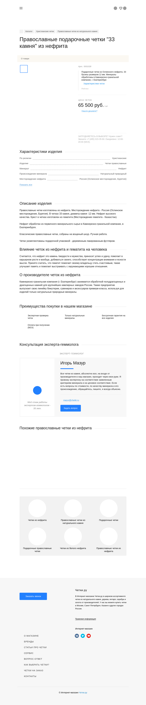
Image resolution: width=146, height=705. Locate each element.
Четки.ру (83, 692)
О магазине (31, 636)
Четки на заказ (33, 670)
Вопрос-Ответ (33, 659)
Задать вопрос (71, 408)
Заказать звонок (33, 596)
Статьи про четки (35, 647)
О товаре (25, 58)
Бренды (29, 641)
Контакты (30, 676)
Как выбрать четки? (36, 665)
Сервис (28, 653)
